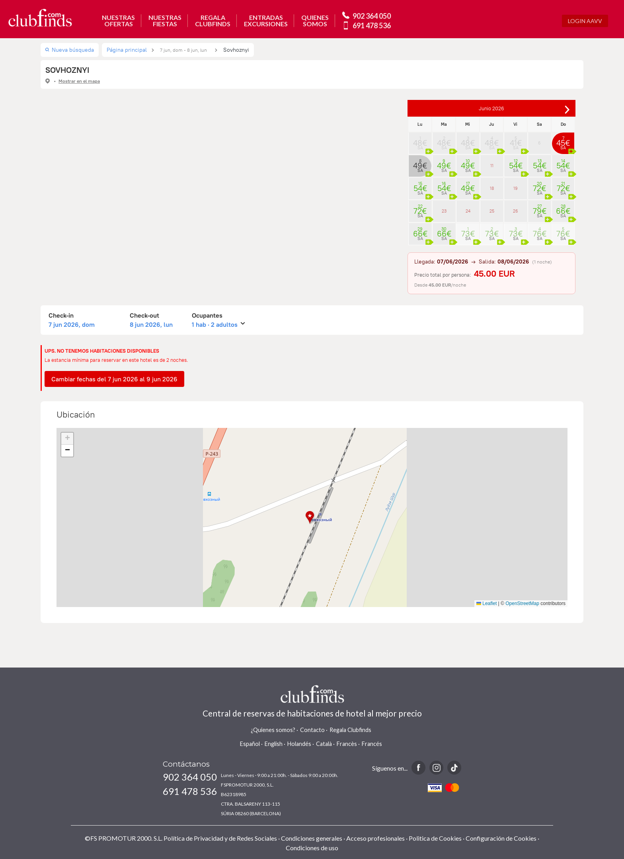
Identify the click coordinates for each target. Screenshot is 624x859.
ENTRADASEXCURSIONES (266, 20)
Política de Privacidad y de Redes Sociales (220, 838)
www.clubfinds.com (40, 18)
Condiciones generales (311, 838)
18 (492, 188)
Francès (347, 743)
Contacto (312, 729)
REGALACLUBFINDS (212, 20)
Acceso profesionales (375, 838)
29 (420, 231)
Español (250, 743)
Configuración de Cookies (501, 838)
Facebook (418, 768)
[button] (312, 518)
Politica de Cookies (435, 838)
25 (491, 211)
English (274, 743)
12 (515, 163)
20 (539, 186)
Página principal (127, 49)
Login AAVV (585, 21)
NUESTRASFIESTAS (164, 20)
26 (515, 211)
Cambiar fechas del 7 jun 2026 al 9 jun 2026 (114, 379)
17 (467, 186)
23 (444, 211)
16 (444, 186)
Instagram (436, 768)
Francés (372, 743)
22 (420, 208)
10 (467, 163)
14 (563, 163)
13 (539, 163)
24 (468, 211)
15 (420, 186)
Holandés (299, 743)
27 (539, 208)
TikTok (454, 768)
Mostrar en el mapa (79, 81)
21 (563, 186)
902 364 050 (372, 16)
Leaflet (486, 603)
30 (444, 231)
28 (563, 208)
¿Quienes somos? (273, 729)
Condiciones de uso (312, 847)
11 (491, 165)
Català (324, 743)
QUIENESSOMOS (315, 20)
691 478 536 (372, 25)
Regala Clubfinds (350, 729)
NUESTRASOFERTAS (118, 20)
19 (515, 188)
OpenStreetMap (522, 603)
